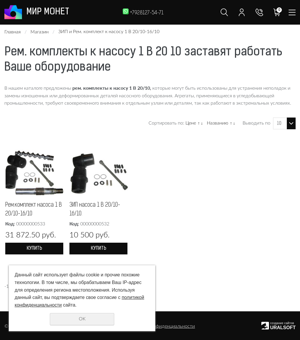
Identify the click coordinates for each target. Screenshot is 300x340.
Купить (34, 248)
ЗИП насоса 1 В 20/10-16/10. (94, 209)
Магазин (39, 32)
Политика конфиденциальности (160, 326)
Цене (190, 123)
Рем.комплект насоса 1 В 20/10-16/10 (33, 209)
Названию (217, 123)
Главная (12, 32)
